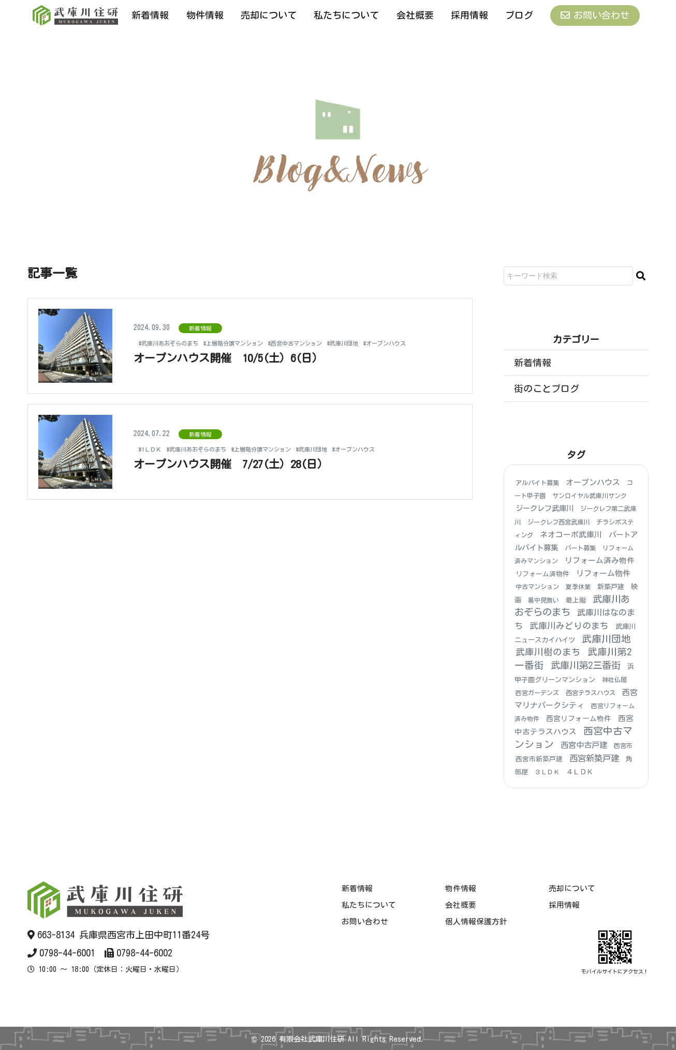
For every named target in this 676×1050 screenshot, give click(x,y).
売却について (269, 15)
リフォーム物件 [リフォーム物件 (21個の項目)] (603, 573)
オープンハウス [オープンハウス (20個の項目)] (593, 482)
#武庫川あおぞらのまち (177, 337)
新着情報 (150, 15)
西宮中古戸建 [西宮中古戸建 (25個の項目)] (584, 745)
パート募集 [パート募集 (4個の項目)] (580, 548)
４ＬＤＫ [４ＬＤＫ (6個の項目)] (579, 772)
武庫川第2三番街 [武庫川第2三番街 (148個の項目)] (586, 665)
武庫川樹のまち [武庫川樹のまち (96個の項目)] (548, 652)
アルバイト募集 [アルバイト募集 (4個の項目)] (537, 482)
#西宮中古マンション (335, 337)
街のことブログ (546, 388)
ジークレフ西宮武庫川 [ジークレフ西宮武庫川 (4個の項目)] (558, 522)
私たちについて (346, 15)
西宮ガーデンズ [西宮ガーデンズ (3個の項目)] (537, 692)
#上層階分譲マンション (258, 337)
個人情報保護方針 (476, 921)
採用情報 (469, 15)
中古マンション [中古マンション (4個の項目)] (537, 587)
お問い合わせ (595, 15)
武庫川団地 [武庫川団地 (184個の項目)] (606, 638)
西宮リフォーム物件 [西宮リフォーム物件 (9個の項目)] (578, 719)
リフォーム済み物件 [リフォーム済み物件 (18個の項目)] (600, 560)
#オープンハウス (166, 347)
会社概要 (415, 15)
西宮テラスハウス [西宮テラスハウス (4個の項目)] (590, 692)
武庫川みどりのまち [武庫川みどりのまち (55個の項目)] (569, 625)
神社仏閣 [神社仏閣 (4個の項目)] (614, 680)
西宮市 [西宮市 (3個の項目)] (623, 745)
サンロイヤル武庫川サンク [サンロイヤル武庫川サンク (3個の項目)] (589, 495)
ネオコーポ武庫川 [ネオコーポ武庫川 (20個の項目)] (571, 534)
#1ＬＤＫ (153, 449)
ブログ (519, 15)
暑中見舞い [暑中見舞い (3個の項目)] (543, 600)
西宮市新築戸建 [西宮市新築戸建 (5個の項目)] (539, 759)
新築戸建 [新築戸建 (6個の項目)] (610, 587)
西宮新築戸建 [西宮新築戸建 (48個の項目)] (594, 758)
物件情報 (205, 15)
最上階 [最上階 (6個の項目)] (576, 600)
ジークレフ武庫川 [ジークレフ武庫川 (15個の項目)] (545, 509)
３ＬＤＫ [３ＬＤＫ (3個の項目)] (547, 772)
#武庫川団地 (395, 337)
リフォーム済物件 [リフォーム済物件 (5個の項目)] (542, 574)
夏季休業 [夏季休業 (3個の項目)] (578, 587)
